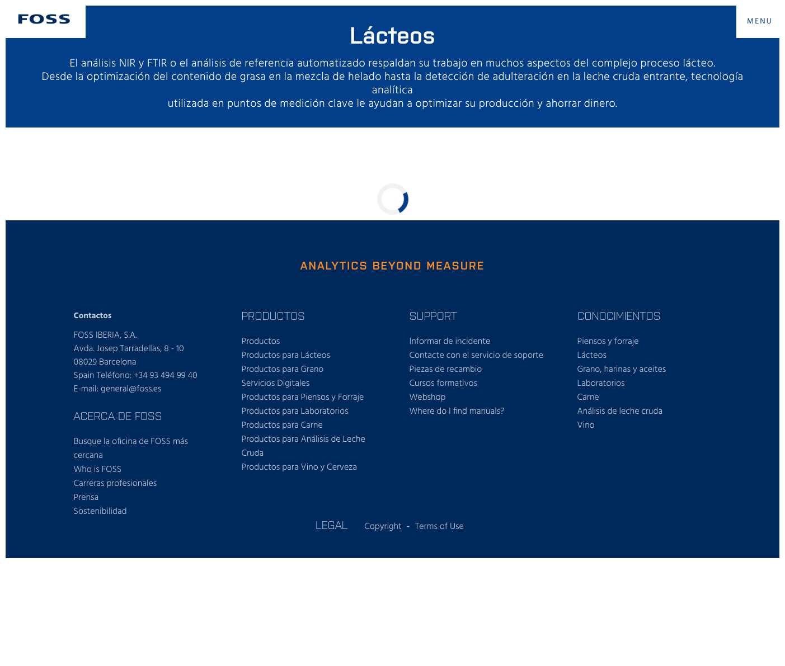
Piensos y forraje (608, 341)
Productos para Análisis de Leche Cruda (303, 446)
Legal (331, 524)
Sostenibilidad (100, 511)
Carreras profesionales (115, 483)
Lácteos (592, 355)
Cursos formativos (444, 383)
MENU (760, 21)
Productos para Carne (282, 425)
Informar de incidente (450, 341)
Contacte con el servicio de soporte (477, 355)
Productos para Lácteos (286, 355)
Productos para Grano (283, 369)
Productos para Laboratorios (295, 411)
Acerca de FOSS (118, 415)
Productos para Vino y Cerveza (300, 467)
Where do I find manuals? (457, 411)
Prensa (86, 497)
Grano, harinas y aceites (621, 369)
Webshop (428, 397)
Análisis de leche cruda (620, 411)
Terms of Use (439, 526)
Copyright (383, 526)
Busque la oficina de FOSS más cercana (131, 448)
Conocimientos (619, 315)
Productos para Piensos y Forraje (303, 397)
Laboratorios (601, 383)
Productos (273, 315)
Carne (588, 397)
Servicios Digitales (276, 383)
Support (433, 315)
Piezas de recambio (446, 369)
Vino (586, 425)
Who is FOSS (98, 469)
